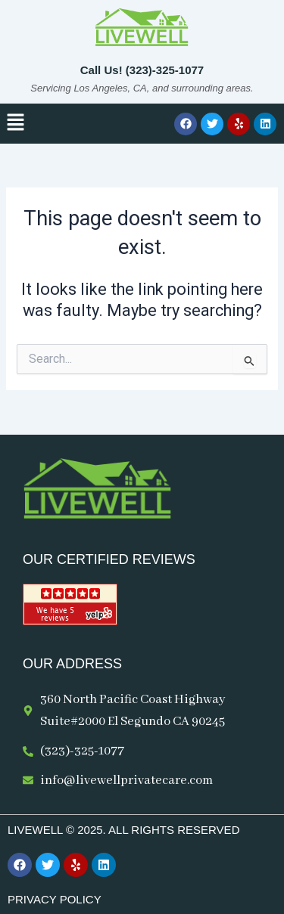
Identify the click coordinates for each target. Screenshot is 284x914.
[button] (15, 123)
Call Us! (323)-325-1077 (142, 70)
